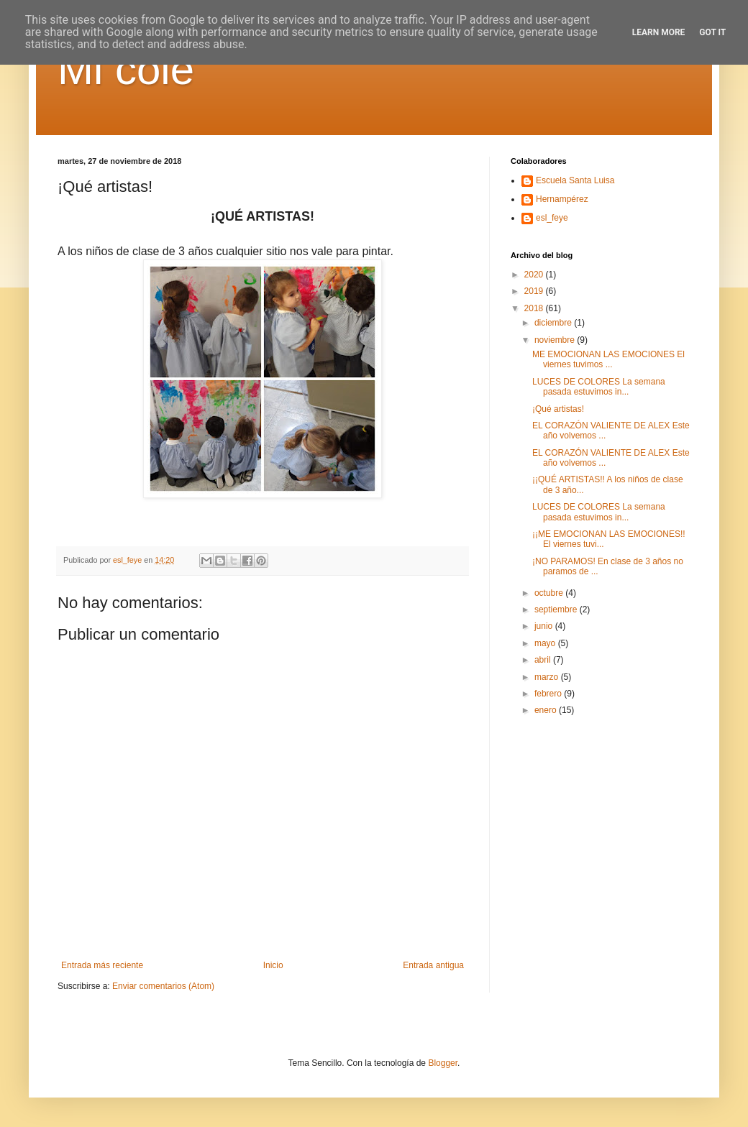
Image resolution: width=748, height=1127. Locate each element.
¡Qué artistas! (558, 409)
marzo (547, 677)
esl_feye (552, 218)
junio (544, 626)
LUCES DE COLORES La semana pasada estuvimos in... (598, 387)
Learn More (658, 32)
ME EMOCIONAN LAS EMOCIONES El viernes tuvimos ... (608, 359)
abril (543, 660)
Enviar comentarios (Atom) (163, 986)
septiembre (557, 609)
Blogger (442, 1063)
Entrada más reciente (102, 965)
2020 (535, 275)
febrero (549, 694)
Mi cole (126, 69)
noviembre (555, 340)
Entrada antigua (433, 965)
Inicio (273, 965)
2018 (535, 308)
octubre (549, 593)
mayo (546, 643)
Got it (712, 32)
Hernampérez (562, 199)
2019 (535, 291)
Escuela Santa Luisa (575, 180)
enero (546, 710)
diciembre (554, 323)
